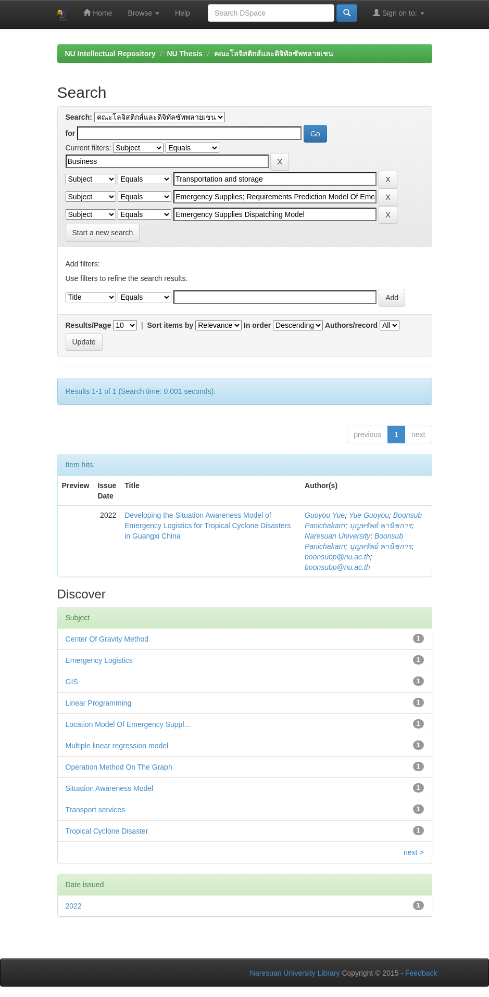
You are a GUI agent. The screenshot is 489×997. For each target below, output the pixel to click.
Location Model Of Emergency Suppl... (128, 724)
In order (257, 325)
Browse (144, 13)
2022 (74, 906)
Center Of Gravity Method (107, 639)
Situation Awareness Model (110, 788)
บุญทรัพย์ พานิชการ (380, 525)
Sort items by (170, 325)
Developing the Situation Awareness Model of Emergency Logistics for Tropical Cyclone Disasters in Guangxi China (207, 525)
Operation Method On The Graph (119, 767)
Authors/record (351, 325)
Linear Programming (99, 703)
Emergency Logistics (99, 660)
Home (97, 12)
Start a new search (102, 232)
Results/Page (88, 325)
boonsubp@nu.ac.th (337, 557)
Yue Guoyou (369, 515)
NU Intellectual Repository (110, 53)
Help (182, 13)
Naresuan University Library (295, 973)
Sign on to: (398, 12)
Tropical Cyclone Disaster (107, 831)
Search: (79, 117)
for (71, 133)
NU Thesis (184, 53)
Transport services (96, 810)
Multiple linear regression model (117, 746)
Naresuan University (337, 536)
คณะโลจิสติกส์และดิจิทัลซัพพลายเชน (273, 53)
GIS (72, 682)
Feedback (421, 973)
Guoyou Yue (325, 515)
